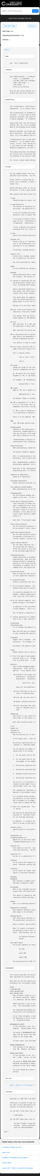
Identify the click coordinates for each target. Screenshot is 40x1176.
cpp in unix (6, 1152)
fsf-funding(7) (28, 1085)
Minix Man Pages (9, 26)
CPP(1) (7, 50)
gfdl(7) (18, 1085)
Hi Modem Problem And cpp (11, 1147)
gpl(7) (12, 1085)
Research (32, 26)
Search (35, 11)
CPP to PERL (7, 1163)
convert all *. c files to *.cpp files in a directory (17, 1168)
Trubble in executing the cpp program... (15, 1157)
